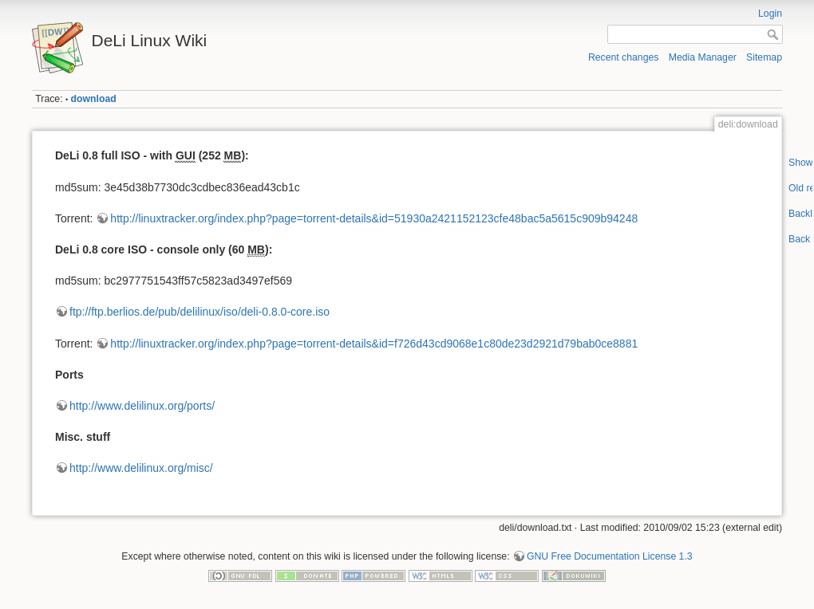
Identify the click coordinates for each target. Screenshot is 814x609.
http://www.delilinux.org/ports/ (142, 405)
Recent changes (623, 57)
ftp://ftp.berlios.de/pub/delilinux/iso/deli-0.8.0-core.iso (199, 311)
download (94, 98)
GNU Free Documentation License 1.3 (610, 556)
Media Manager (703, 57)
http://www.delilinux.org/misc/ (141, 468)
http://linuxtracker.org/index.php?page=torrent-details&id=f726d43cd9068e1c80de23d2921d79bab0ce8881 (374, 343)
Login (770, 13)
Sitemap (764, 57)
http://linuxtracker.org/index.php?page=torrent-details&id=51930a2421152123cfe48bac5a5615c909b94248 (374, 218)
